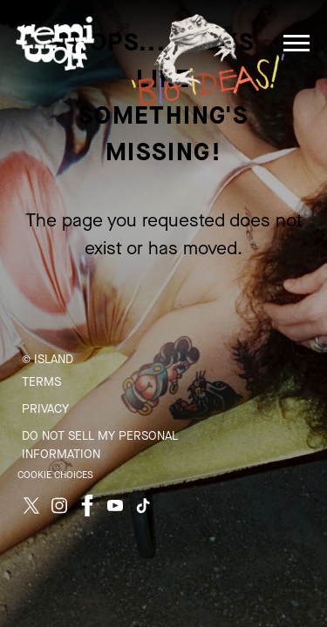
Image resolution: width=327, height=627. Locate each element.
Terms (41, 382)
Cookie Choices (55, 475)
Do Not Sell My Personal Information (100, 445)
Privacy (45, 409)
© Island (47, 359)
